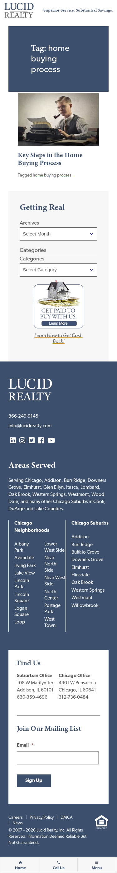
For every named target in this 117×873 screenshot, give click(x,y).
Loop (19, 622)
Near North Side (50, 564)
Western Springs (88, 590)
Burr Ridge (82, 545)
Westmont (81, 598)
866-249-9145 (23, 416)
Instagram (22, 440)
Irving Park (25, 566)
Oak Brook (82, 582)
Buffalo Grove (85, 552)
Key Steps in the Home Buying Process (50, 158)
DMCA (67, 818)
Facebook (41, 440)
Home (20, 868)
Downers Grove (87, 560)
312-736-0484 (73, 697)
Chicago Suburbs (90, 523)
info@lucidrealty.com (29, 426)
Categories (32, 259)
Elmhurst (80, 567)
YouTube (51, 440)
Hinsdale (80, 575)
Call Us (59, 868)
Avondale (24, 558)
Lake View (24, 573)
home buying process (52, 175)
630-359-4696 (32, 697)
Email (25, 745)
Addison (80, 537)
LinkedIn (13, 440)
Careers (15, 818)
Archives (29, 223)
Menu (97, 868)
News (17, 823)
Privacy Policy (42, 818)
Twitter (32, 440)
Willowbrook (84, 606)
